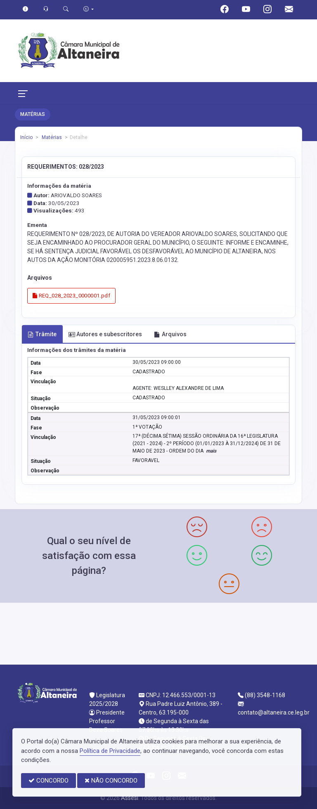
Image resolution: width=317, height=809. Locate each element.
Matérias (51, 137)
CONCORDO (48, 780)
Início (26, 137)
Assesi (129, 798)
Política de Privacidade (110, 751)
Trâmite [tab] (42, 334)
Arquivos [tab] (170, 334)
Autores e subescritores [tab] (105, 334)
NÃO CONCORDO (111, 780)
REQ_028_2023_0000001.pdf (71, 295)
